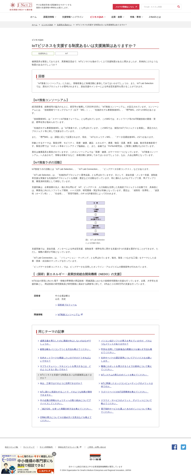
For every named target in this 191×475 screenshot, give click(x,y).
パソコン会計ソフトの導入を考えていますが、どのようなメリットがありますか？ (125, 342)
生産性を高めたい (64, 25)
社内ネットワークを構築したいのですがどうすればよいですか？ (64, 359)
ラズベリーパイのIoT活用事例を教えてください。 (123, 391)
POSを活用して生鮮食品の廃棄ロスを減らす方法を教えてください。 (125, 350)
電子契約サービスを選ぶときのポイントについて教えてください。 (125, 410)
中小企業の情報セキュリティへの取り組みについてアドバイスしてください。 (64, 402)
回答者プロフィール (66, 304)
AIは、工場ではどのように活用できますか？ (60, 383)
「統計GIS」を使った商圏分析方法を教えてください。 (65, 409)
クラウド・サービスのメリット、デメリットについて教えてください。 (125, 402)
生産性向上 (43, 53)
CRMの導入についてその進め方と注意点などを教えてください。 (65, 419)
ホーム (34, 25)
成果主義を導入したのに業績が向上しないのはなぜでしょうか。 (64, 342)
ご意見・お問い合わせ (96, 447)
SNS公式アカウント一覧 (69, 447)
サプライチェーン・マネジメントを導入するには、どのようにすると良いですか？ (64, 367)
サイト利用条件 (46, 447)
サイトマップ (29, 447)
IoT (66, 53)
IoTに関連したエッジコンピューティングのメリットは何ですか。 (125, 385)
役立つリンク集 (11, 447)
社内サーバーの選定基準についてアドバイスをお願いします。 (125, 359)
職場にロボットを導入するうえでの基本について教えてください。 (125, 367)
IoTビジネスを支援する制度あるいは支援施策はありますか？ (65, 376)
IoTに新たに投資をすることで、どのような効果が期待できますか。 (65, 393)
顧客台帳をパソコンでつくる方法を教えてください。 (64, 349)
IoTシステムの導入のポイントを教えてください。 (123, 374)
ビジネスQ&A (47, 25)
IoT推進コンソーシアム (69, 314)
